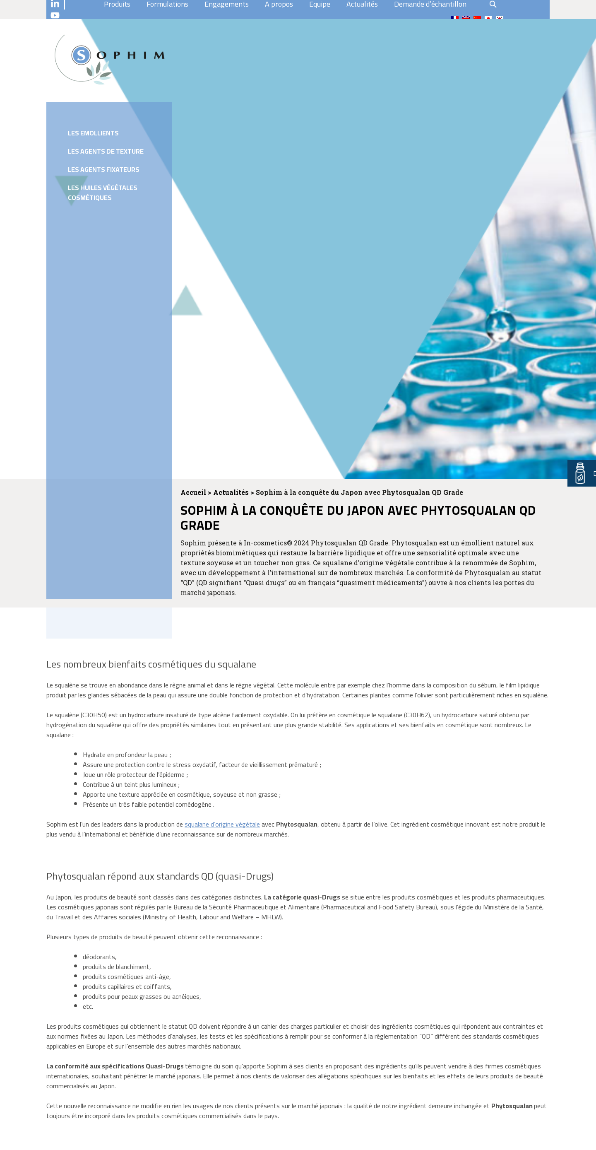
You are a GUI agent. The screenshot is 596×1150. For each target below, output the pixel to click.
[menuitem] (455, 18)
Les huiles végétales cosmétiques (102, 193)
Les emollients (93, 133)
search (493, 4)
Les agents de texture (106, 151)
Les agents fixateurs (103, 169)
